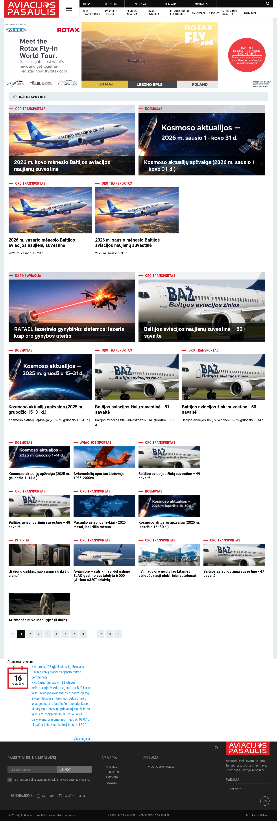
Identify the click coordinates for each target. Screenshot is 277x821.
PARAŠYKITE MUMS (75, 796)
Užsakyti (66, 769)
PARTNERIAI (110, 3)
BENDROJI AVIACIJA (132, 12)
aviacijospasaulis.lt (161, 766)
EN (86, 4)
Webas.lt (265, 815)
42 (100, 633)
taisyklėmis (55, 779)
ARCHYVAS (141, 3)
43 (109, 633)
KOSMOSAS (198, 12)
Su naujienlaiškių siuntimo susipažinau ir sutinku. (53, 780)
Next (118, 634)
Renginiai (250, 12)
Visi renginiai (82, 739)
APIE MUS (111, 766)
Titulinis (24, 96)
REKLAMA (170, 3)
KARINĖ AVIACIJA (153, 12)
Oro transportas (91, 12)
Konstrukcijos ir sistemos (180, 12)
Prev (12, 634)
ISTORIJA (214, 12)
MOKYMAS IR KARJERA (230, 12)
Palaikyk (111, 782)
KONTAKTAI (201, 3)
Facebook (48, 796)
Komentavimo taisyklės (154, 815)
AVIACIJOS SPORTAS (111, 12)
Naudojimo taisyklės (121, 815)
